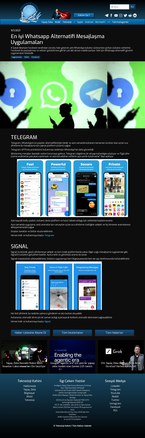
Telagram (49, 235)
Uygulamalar (17, 57)
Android (89, 22)
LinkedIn (115, 386)
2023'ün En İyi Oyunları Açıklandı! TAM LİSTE (72, 400)
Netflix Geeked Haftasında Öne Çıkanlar (72, 417)
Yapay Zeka (47, 22)
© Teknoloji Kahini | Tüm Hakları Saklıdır (72, 426)
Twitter (115, 400)
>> (108, 22)
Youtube (115, 393)
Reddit (115, 396)
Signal (47, 321)
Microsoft (100, 22)
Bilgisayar (29, 393)
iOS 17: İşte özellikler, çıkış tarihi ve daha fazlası (72, 405)
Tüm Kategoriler (120, 22)
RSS (115, 410)
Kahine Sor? (84, 15)
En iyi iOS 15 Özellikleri (72, 419)
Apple (80, 22)
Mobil (57, 22)
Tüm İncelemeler (72, 333)
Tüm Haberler (114, 333)
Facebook (35, 57)
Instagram (115, 403)
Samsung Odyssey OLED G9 (72, 402)
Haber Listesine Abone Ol (30, 333)
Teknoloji (67, 22)
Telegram (115, 389)
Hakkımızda (29, 386)
